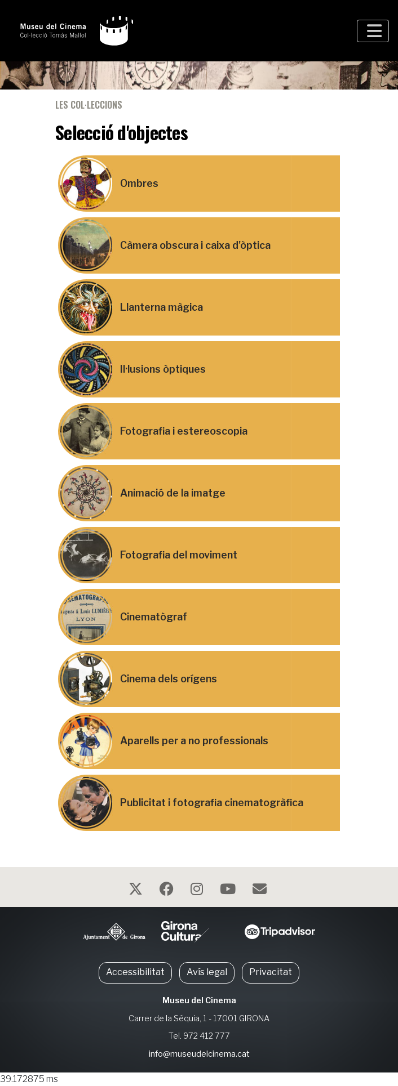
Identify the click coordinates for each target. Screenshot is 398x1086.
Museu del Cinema (199, 1000)
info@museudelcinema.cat (199, 1054)
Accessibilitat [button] (135, 972)
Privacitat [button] (270, 972)
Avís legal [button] (207, 972)
